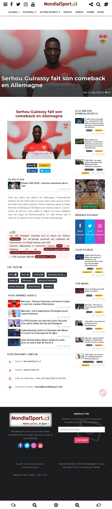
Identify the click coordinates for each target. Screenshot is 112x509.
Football (29, 12)
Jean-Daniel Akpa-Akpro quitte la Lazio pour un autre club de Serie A (43, 341)
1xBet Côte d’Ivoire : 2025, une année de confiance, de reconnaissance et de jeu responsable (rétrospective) (94, 260)
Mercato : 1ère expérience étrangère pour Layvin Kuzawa (44, 312)
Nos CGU (42, 474)
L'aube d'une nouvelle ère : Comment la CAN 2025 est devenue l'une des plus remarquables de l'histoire (94, 123)
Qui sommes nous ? (34, 463)
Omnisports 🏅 (87, 272)
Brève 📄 (13, 275)
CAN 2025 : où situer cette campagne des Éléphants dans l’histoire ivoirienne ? (93, 163)
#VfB (59, 245)
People (68, 12)
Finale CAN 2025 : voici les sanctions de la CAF (44, 184)
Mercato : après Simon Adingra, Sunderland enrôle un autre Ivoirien (94, 340)
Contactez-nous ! (30, 467)
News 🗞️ (32, 165)
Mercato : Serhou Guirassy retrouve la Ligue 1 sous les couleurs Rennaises (45, 302)
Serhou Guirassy (16, 286)
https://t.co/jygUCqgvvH (56, 249)
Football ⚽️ (45, 165)
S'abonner (82, 440)
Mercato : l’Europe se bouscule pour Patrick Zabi (94, 307)
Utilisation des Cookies (24, 474)
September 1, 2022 (45, 256)
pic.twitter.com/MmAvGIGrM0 (25, 252)
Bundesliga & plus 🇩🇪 (57, 275)
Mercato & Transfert (47, 280)
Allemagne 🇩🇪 (28, 280)
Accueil (12, 12)
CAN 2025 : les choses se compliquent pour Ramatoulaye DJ (94, 356)
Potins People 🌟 (88, 361)
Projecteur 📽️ (89, 169)
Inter (100, 12)
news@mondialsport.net (48, 386)
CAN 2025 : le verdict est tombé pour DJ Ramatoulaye (95, 323)
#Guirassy (15, 239)
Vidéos (79, 12)
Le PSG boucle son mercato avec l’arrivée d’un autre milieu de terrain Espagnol (44, 322)
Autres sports (49, 12)
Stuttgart (48, 286)
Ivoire (90, 12)
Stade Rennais (34, 286)
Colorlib (96, 467)
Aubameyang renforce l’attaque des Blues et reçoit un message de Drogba (44, 331)
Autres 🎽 (99, 268)
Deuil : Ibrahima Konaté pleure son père (94, 290)
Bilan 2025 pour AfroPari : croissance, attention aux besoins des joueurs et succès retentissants (94, 144)
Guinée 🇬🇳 (13, 280)
